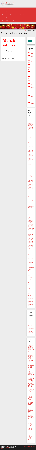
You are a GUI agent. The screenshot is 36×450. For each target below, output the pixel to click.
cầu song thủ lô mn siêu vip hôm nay (30, 259)
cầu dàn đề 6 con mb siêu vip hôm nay (30, 151)
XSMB (32, 53)
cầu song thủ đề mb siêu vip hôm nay (30, 194)
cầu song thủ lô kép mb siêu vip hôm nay (30, 197)
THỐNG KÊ (20, 17)
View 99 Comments (11, 58)
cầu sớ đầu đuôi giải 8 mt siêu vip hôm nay (30, 221)
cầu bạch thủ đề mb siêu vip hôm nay (30, 132)
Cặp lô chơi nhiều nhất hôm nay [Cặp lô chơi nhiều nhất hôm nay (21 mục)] (31, 379)
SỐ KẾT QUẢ (13, 20)
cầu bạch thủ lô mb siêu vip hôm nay (30, 139)
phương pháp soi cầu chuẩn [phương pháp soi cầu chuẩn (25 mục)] (30, 410)
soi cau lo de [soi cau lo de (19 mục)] (32, 417)
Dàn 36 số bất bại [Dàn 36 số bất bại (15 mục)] (30, 391)
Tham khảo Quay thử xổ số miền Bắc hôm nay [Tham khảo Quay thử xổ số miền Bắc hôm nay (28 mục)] (30, 428)
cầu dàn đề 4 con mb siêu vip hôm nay (30, 147)
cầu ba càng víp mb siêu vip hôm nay (30, 128)
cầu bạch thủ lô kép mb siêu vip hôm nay (30, 136)
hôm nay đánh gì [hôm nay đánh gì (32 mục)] (30, 396)
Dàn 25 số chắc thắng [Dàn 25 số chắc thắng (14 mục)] (30, 390)
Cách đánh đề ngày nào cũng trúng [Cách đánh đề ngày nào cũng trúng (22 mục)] (31, 364)
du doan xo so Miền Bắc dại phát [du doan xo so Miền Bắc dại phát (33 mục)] (31, 382)
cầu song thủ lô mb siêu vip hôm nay (11, 50)
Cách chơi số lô (30, 265)
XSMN (32, 56)
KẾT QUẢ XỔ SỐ (8, 17)
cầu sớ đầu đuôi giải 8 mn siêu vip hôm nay (30, 252)
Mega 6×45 (29, 280)
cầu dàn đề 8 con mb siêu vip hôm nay (30, 155)
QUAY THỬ (7, 20)
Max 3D (32, 72)
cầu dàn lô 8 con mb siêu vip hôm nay (30, 181)
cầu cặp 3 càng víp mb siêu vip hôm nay (31, 143)
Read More (4, 58)
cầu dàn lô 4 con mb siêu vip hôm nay (30, 171)
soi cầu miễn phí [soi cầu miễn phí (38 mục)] (30, 424)
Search (30, 41)
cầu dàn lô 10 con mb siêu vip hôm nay (30, 167)
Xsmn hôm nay (30, 234)
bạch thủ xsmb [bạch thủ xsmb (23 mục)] (31, 349)
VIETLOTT (14, 17)
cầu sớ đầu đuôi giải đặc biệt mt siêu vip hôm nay (30, 225)
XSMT (3, 17)
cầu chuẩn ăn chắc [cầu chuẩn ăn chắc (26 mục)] (30, 369)
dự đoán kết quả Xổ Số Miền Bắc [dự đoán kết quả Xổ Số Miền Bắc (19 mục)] (30, 393)
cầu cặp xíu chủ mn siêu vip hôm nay (30, 242)
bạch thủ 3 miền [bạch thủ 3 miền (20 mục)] (30, 348)
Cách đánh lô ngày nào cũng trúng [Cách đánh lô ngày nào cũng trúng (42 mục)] (30, 360)
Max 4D (29, 284)
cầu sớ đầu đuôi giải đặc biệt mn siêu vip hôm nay (30, 255)
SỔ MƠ (3, 20)
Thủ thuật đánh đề (31, 267)
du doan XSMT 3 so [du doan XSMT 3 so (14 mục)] (32, 389)
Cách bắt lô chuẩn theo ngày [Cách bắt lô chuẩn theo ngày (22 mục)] (30, 353)
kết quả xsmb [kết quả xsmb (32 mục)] (30, 404)
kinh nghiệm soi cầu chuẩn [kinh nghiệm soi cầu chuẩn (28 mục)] (30, 400)
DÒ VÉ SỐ (30, 17)
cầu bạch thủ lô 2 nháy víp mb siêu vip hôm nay (30, 124)
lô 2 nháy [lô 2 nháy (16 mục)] (32, 404)
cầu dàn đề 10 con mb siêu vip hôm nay (31, 159)
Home (25, 30)
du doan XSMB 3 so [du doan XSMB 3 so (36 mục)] (30, 388)
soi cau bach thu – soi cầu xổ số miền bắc (31, 119)
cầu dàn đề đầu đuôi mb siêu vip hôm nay (30, 163)
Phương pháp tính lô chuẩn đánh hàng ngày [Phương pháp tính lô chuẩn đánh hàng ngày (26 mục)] (31, 414)
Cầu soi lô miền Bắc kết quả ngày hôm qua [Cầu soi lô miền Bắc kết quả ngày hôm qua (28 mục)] (31, 376)
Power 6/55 (30, 286)
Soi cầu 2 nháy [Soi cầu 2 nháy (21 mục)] (30, 418)
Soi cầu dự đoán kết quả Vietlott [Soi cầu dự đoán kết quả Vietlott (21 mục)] (31, 422)
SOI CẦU (26, 17)
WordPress (7, 447)
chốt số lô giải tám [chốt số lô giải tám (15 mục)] (30, 350)
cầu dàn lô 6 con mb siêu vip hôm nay (30, 177)
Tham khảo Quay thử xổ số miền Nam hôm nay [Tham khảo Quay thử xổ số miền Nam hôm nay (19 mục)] (30, 433)
